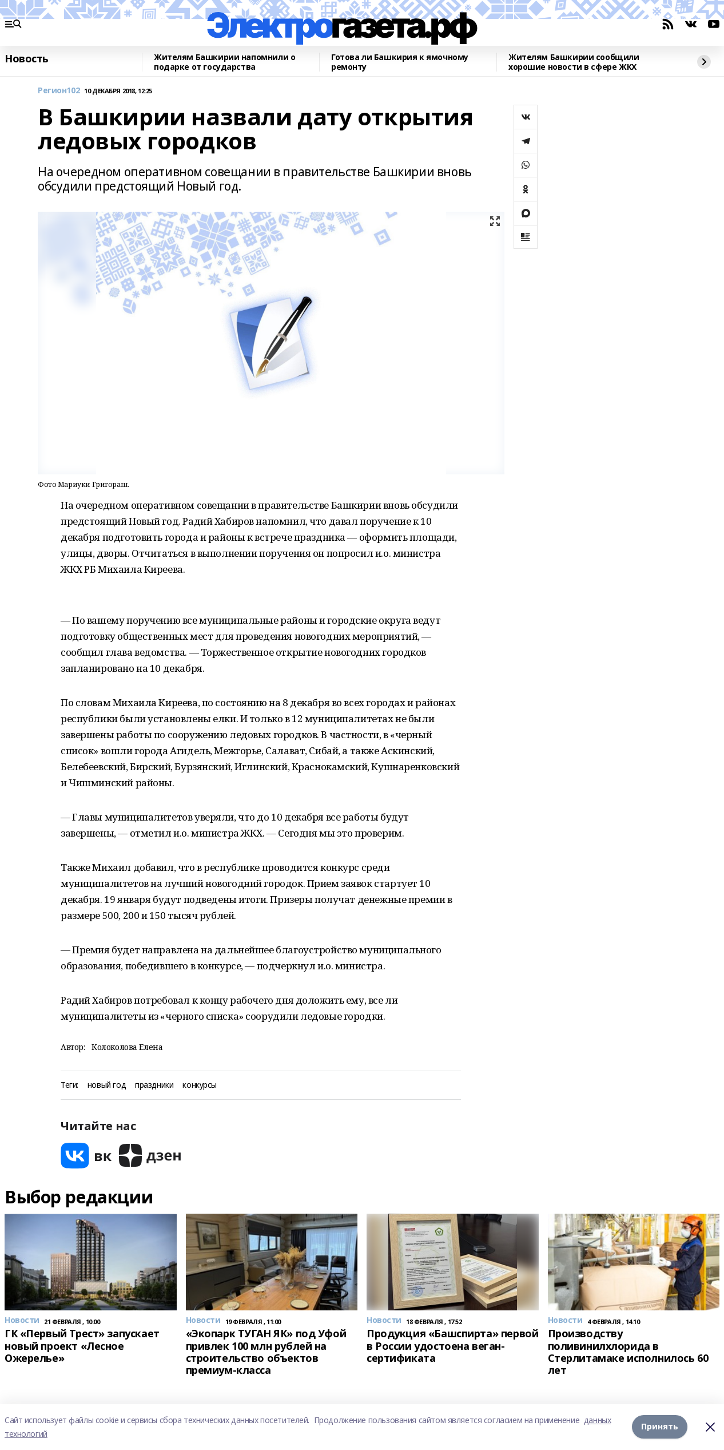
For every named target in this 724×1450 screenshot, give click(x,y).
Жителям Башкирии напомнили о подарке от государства (224, 62)
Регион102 (58, 91)
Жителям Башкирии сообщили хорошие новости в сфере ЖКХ (573, 62)
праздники (154, 1085)
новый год (106, 1085)
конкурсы (199, 1085)
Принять (659, 1426)
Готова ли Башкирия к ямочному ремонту (399, 62)
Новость (27, 59)
